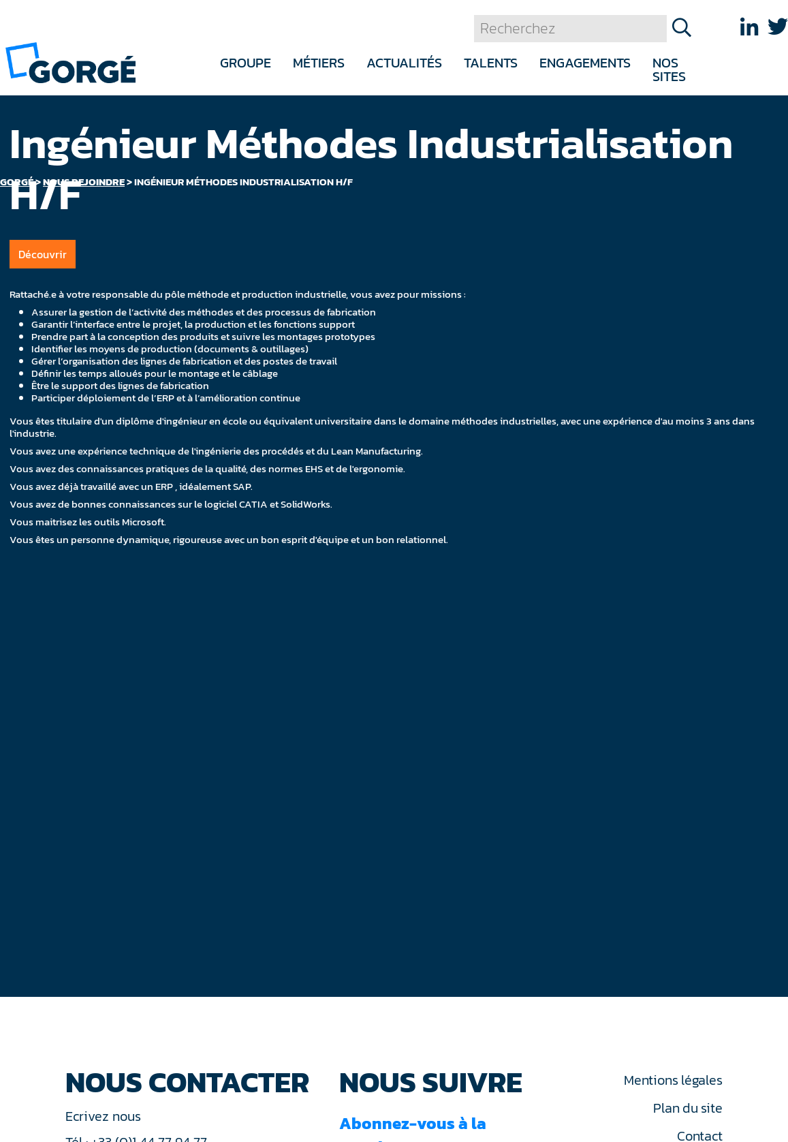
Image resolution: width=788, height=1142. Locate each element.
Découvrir (42, 254)
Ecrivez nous (104, 1116)
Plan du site (687, 1108)
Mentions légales (673, 1080)
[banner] (70, 62)
